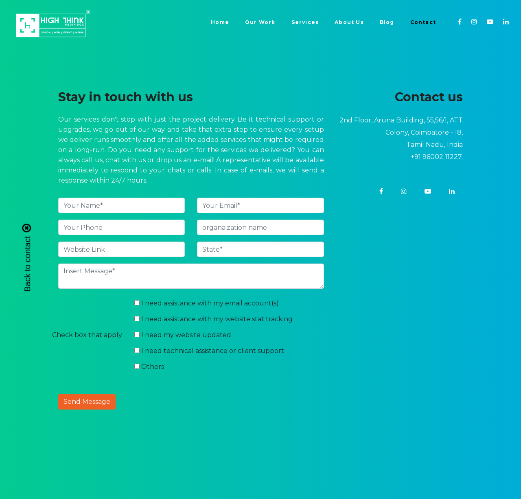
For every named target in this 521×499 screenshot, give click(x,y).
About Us (349, 22)
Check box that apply (87, 335)
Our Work (260, 22)
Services (305, 22)
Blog (387, 22)
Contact (423, 22)
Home (220, 22)
